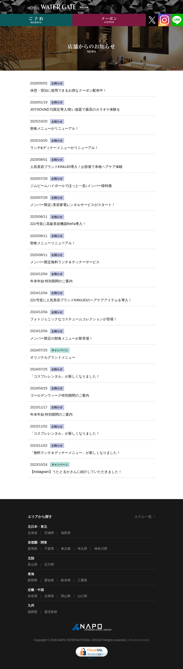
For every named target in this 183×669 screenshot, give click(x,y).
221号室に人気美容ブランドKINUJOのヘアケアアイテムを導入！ (81, 300)
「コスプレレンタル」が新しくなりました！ (65, 376)
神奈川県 (100, 548)
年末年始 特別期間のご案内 (51, 281)
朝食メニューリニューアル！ (52, 243)
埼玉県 (82, 548)
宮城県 (49, 533)
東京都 (66, 548)
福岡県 (32, 612)
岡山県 (66, 596)
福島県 (66, 533)
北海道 (32, 533)
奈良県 (32, 596)
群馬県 (32, 548)
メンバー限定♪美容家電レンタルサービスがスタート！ (72, 205)
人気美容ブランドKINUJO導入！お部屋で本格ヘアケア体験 (76, 167)
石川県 (49, 564)
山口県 (82, 596)
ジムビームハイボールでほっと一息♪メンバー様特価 (71, 186)
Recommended (139, 640)
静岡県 (32, 580)
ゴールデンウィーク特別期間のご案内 (59, 395)
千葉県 (49, 548)
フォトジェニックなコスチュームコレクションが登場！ (73, 319)
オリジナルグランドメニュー (52, 357)
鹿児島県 (50, 612)
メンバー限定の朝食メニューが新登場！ (61, 338)
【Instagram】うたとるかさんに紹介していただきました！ (76, 472)
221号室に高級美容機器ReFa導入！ (58, 224)
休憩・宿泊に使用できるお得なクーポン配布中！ (68, 90)
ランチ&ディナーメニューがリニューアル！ (64, 148)
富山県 (32, 564)
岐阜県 (66, 580)
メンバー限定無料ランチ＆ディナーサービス (65, 262)
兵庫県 (49, 596)
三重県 (82, 580)
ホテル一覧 (145, 517)
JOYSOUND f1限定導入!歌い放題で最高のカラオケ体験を (75, 109)
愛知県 (49, 580)
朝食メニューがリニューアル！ (54, 128)
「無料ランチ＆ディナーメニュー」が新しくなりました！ (75, 453)
